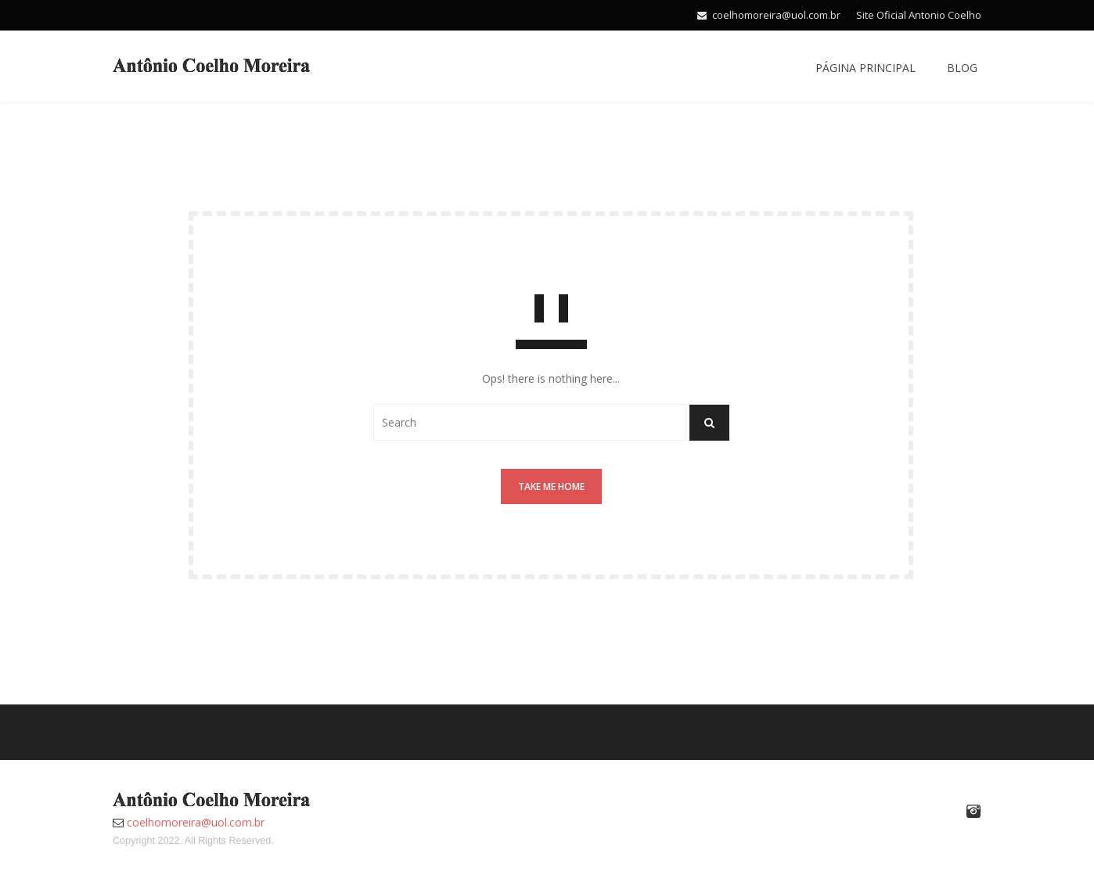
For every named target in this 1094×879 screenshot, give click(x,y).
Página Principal (865, 67)
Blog (962, 67)
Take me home (551, 486)
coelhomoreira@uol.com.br (776, 15)
